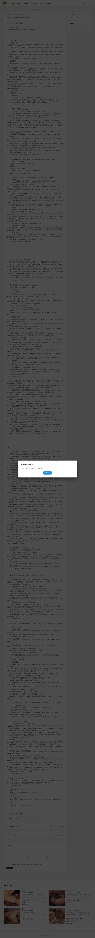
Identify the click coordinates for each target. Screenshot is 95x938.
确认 (47, 473)
